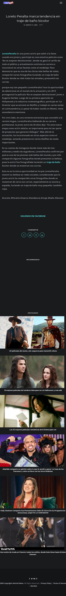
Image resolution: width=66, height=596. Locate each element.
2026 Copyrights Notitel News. (12, 583)
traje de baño (53, 162)
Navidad (34, 586)
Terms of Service (59, 583)
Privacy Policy (46, 583)
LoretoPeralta (9, 53)
